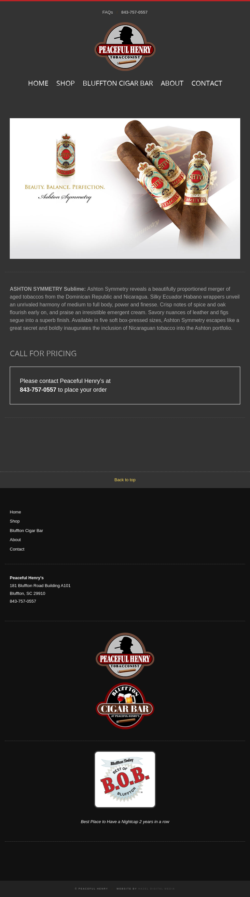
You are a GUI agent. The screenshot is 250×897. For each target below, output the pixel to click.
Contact (206, 83)
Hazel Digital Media (156, 889)
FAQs (107, 12)
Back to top (124, 479)
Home (38, 83)
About (172, 83)
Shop (65, 83)
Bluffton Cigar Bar (118, 83)
